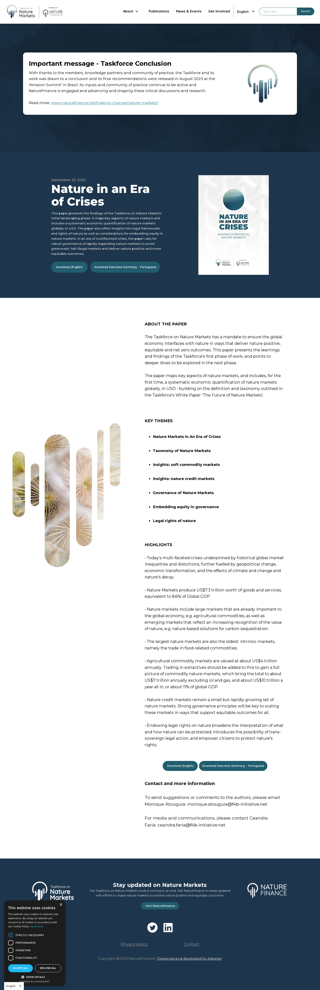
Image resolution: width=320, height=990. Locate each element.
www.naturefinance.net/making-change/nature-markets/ (104, 102)
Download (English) (69, 267)
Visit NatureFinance (160, 906)
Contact (191, 944)
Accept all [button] (20, 968)
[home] (34, 11)
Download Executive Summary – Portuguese (125, 267)
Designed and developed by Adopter (190, 959)
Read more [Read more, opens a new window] (36, 926)
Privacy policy (134, 944)
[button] (131, 11)
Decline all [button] (48, 968)
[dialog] (34, 943)
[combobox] (14, 986)
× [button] (60, 904)
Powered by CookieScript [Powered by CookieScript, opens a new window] (35, 981)
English (11, 986)
